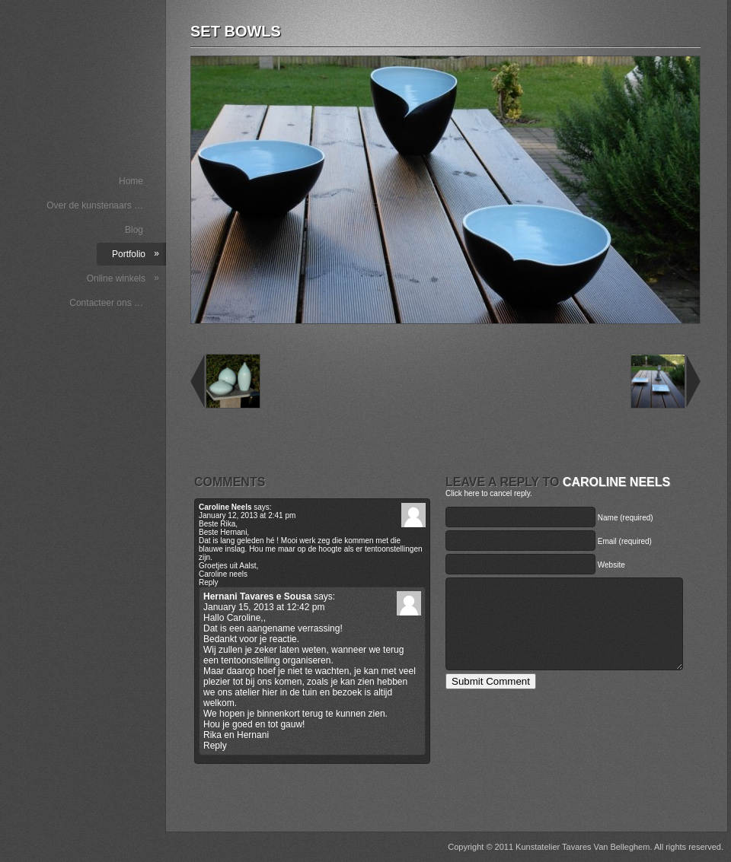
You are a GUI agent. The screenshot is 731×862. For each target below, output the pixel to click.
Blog (134, 229)
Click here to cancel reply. (488, 493)
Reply (209, 582)
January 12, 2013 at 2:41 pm (247, 515)
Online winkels (123, 278)
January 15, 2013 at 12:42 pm (263, 607)
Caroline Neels (616, 482)
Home (131, 181)
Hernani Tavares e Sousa (257, 596)
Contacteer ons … (106, 302)
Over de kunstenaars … (94, 205)
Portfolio (135, 253)
